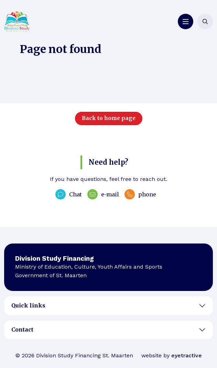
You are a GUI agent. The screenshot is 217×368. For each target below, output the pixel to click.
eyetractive (186, 355)
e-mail (103, 194)
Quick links (28, 305)
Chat (68, 194)
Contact (22, 329)
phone (140, 194)
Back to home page (108, 118)
